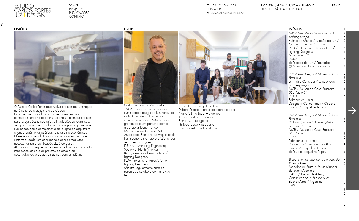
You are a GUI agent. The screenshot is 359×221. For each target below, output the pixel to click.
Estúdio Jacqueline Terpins (309, 152)
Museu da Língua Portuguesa (312, 66)
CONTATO (76, 16)
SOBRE (74, 5)
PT (333, 5)
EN (340, 5)
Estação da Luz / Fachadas (311, 63)
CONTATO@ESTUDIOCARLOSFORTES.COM (225, 11)
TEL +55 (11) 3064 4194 (221, 5)
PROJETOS (76, 9)
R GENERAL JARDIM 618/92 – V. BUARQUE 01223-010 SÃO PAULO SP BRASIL (287, 7)
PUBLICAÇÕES (79, 13)
